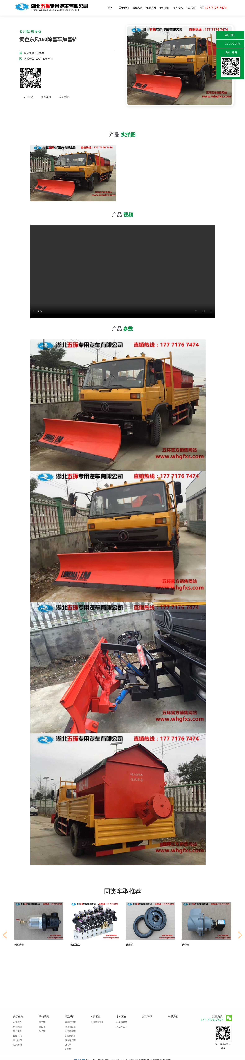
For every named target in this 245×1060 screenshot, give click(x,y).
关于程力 (18, 1016)
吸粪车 (68, 1049)
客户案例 (17, 1045)
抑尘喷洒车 (70, 1022)
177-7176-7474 (213, 8)
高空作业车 (121, 1027)
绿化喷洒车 (70, 1027)
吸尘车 (42, 1027)
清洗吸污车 (70, 1040)
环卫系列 (151, 7)
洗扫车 (42, 1031)
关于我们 (124, 7)
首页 (110, 7)
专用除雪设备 (97, 1022)
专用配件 (164, 7)
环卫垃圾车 (70, 1031)
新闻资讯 (178, 7)
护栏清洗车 (70, 1036)
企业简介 (17, 1022)
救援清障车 (121, 1022)
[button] (240, 935)
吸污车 (68, 1045)
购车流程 (17, 1027)
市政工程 (121, 1016)
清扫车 (42, 1022)
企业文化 (17, 1036)
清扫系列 (137, 7)
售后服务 (17, 1031)
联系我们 (191, 7)
